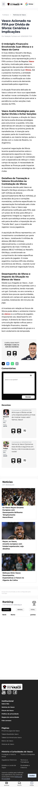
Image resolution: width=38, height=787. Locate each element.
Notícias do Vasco (8, 707)
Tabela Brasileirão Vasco (10, 734)
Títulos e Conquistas (27, 754)
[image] (30, 375)
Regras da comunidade (10, 717)
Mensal (20, 609)
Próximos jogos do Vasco (11, 731)
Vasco (31, 61)
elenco (7, 314)
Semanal (6, 609)
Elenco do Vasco (7, 741)
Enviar (28, 397)
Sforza (28, 70)
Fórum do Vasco (8, 710)
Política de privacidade (10, 714)
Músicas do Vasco (8, 744)
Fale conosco (6, 720)
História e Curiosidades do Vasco (17, 752)
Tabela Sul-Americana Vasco (12, 737)
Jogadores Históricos (9, 760)
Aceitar (32, 776)
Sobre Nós (5, 704)
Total (33, 609)
